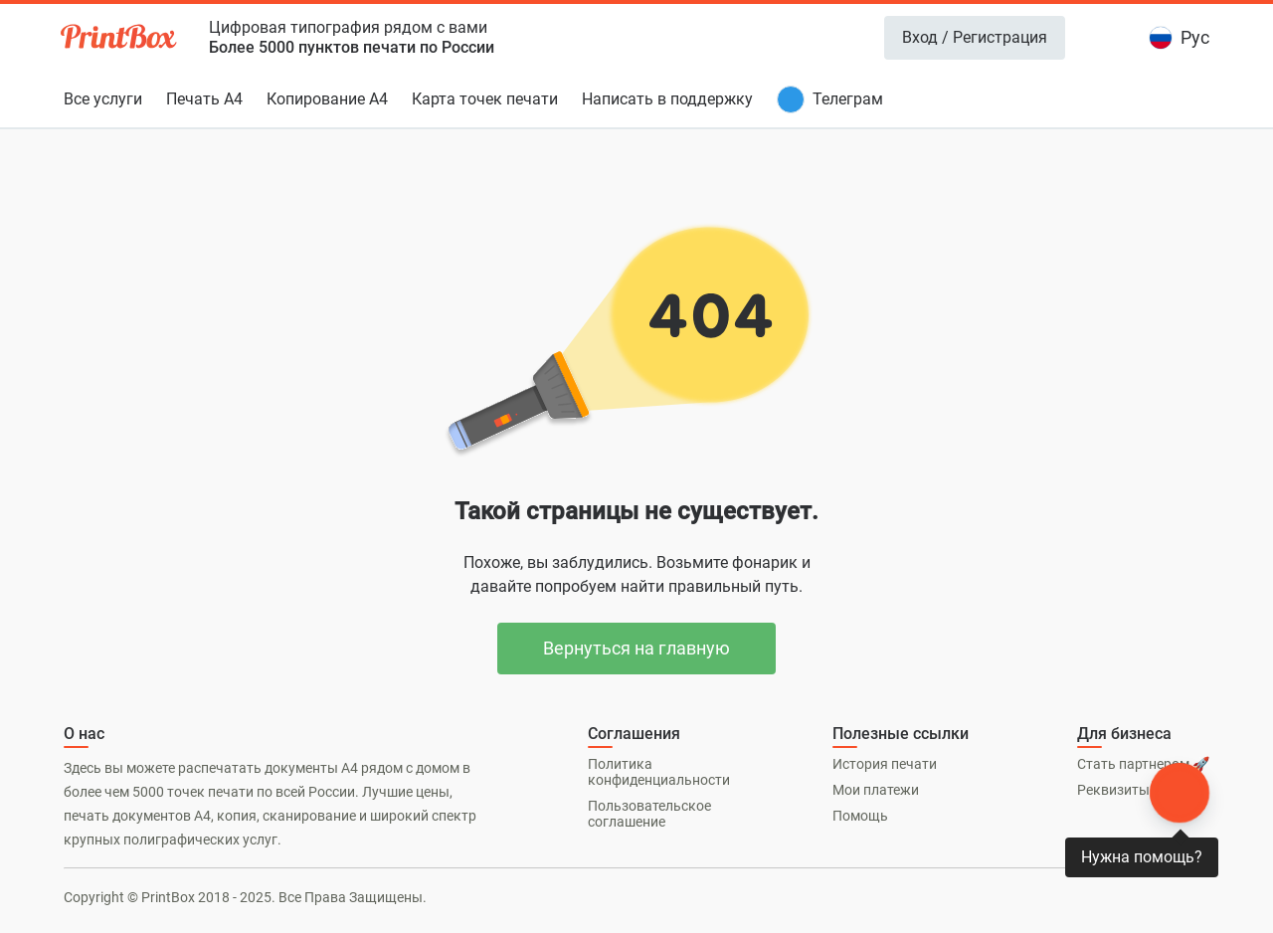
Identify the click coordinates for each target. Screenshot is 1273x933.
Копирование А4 (327, 99)
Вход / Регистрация (974, 37)
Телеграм (848, 99)
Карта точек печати (485, 99)
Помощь (860, 816)
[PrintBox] (120, 40)
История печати (884, 764)
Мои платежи (875, 790)
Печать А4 (204, 99)
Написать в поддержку (667, 99)
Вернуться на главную (636, 648)
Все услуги (103, 99)
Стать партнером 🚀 (1143, 764)
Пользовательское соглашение (649, 814)
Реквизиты (1113, 790)
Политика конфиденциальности (659, 772)
